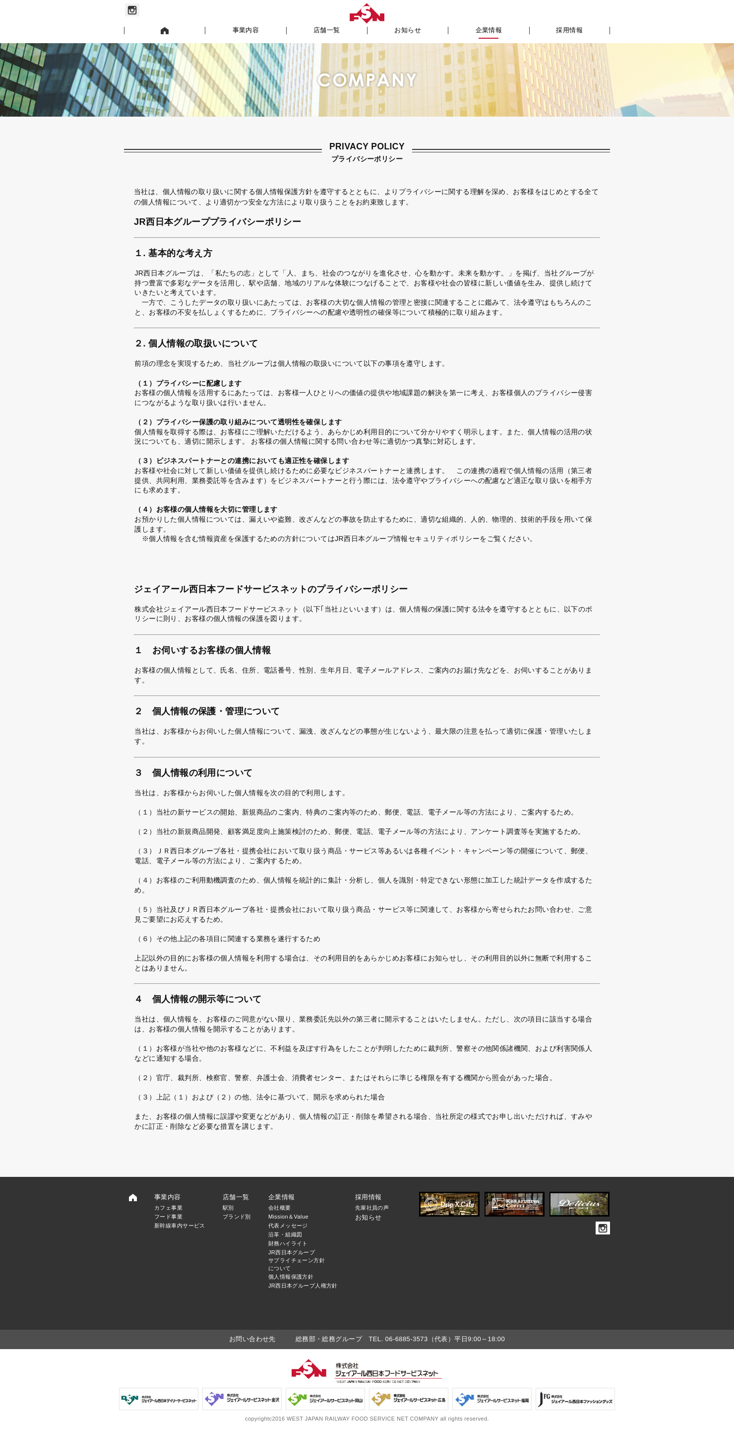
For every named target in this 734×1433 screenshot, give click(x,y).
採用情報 (569, 30)
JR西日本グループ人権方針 (303, 1286)
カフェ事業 (168, 1208)
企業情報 (489, 30)
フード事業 (168, 1217)
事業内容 (246, 30)
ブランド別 (237, 1217)
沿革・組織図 (285, 1234)
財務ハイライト (288, 1243)
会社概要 (279, 1208)
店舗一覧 (326, 30)
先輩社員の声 (372, 1208)
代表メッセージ (288, 1225)
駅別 (228, 1208)
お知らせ (407, 30)
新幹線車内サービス (179, 1225)
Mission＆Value (288, 1217)
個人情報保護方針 (290, 1277)
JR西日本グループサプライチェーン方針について (296, 1260)
